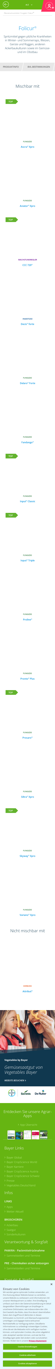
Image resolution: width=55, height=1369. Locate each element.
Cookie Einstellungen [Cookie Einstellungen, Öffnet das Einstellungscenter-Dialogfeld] (27, 1346)
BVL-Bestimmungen (39, 66)
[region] (27, 1324)
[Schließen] (51, 1284)
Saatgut (11, 1230)
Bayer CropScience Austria (22, 1171)
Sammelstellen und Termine (23, 1255)
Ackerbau (12, 1225)
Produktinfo (11, 66)
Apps (10, 1207)
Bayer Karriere (15, 1166)
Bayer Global (14, 1157)
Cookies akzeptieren (27, 1363)
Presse (11, 1180)
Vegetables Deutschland (21, 1185)
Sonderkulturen (16, 1234)
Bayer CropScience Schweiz (23, 1176)
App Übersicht (28, 1124)
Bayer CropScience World (22, 1162)
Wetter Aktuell (15, 1211)
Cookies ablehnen (27, 1355)
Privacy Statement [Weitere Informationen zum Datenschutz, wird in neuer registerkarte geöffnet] (37, 1340)
